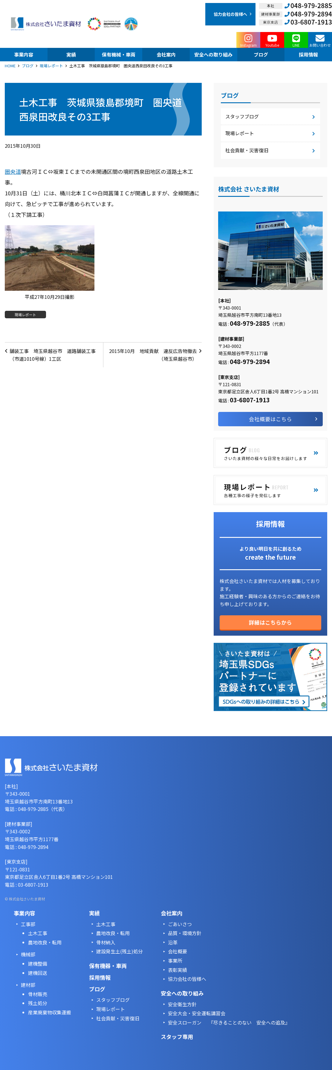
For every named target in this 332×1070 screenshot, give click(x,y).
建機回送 (37, 972)
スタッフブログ (242, 116)
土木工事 (37, 933)
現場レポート (51, 66)
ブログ (27, 66)
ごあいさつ (180, 924)
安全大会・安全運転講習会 (196, 1013)
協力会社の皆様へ (187, 978)
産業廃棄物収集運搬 (49, 1012)
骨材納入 (105, 942)
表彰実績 (177, 969)
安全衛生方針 (182, 1004)
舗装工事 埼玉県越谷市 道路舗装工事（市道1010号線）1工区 (53, 354)
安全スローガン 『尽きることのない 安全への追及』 (229, 1022)
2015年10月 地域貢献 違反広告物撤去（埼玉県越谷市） (153, 354)
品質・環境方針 (184, 933)
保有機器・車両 (108, 965)
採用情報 (100, 977)
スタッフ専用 (177, 1036)
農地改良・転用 (45, 942)
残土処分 (37, 1003)
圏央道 (13, 171)
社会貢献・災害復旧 (246, 150)
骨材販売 (37, 994)
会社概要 (177, 951)
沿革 (173, 942)
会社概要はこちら (270, 419)
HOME (10, 66)
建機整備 (37, 963)
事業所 (175, 960)
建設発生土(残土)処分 (119, 951)
